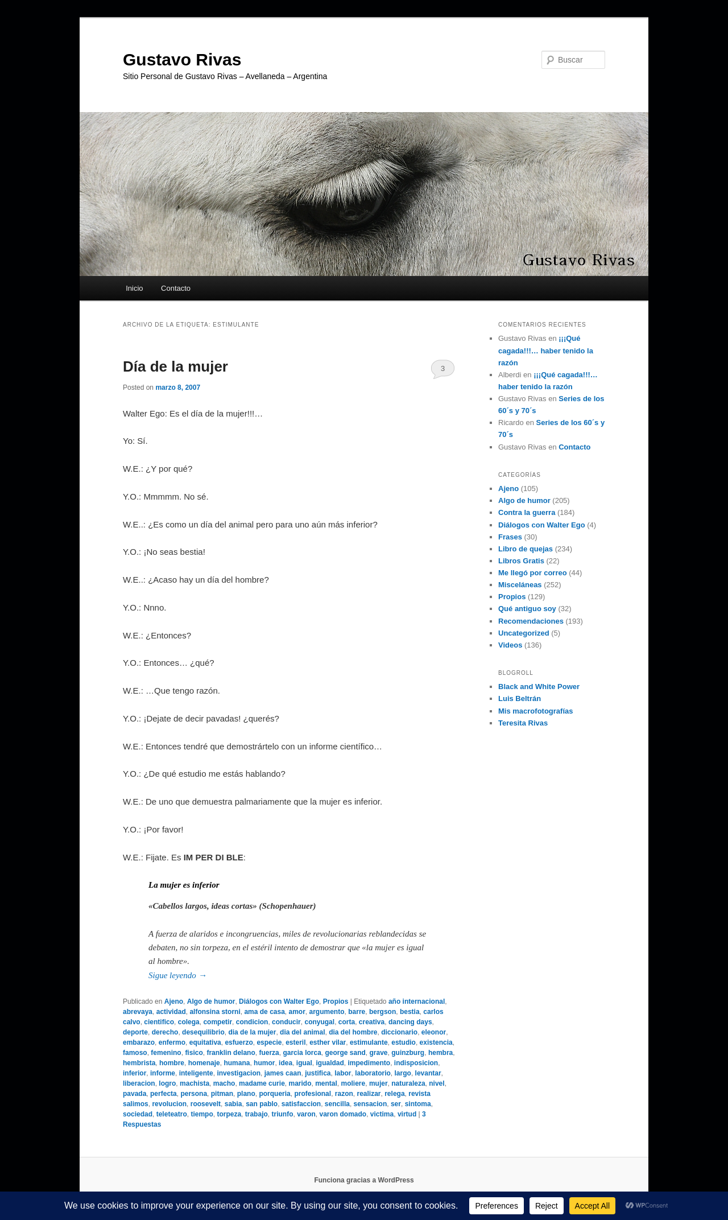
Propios (336, 1001)
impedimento (369, 1063)
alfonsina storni (214, 1012)
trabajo (256, 1114)
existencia (436, 1042)
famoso (135, 1053)
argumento (327, 1012)
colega (189, 1022)
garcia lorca (302, 1053)
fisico (193, 1053)
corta (346, 1022)
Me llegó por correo (532, 572)
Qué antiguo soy (527, 608)
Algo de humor (211, 1001)
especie (269, 1042)
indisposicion (416, 1063)
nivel (436, 1083)
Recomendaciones (531, 621)
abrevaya (137, 1012)
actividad (171, 1012)
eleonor (433, 1032)
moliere (353, 1083)
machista (194, 1083)
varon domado (343, 1114)
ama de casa (264, 1012)
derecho (165, 1032)
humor (264, 1063)
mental (326, 1083)
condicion (252, 1022)
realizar (369, 1094)
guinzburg (407, 1053)
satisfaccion (301, 1104)
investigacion (238, 1073)
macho (224, 1083)
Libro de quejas (525, 549)
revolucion (169, 1104)
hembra (440, 1053)
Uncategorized (523, 633)
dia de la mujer (252, 1032)
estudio (403, 1042)
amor (297, 1012)
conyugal (319, 1022)
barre (356, 1012)
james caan (282, 1073)
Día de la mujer (175, 366)
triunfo (282, 1114)
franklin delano (230, 1053)
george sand (345, 1053)
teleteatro (171, 1114)
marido (299, 1083)
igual (304, 1063)
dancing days (410, 1022)
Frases (510, 537)
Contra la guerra (526, 512)
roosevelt (206, 1104)
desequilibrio (203, 1032)
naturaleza (408, 1083)
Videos (510, 645)
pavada (134, 1094)
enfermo (172, 1042)
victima (382, 1114)
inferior (134, 1073)
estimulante (369, 1042)
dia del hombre (353, 1032)
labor (342, 1073)
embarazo (139, 1042)
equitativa (205, 1042)
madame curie (262, 1083)
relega (394, 1094)
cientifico (159, 1022)
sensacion (370, 1104)
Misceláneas (520, 584)
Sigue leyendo (177, 975)
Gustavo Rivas (182, 59)
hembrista (139, 1063)
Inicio (134, 288)
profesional (312, 1094)
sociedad (137, 1114)
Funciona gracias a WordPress (363, 1180)
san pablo (262, 1104)
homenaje (204, 1063)
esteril (295, 1042)
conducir (286, 1022)
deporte (135, 1032)
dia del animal (302, 1032)
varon (306, 1114)
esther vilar (327, 1042)
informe (162, 1073)
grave (379, 1053)
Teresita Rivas (523, 723)
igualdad (330, 1063)
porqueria (274, 1094)
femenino (166, 1053)
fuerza (269, 1053)
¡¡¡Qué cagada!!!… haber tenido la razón (545, 350)
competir (217, 1022)
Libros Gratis (521, 561)
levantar (428, 1073)
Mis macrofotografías (535, 711)
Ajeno (173, 1001)
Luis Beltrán (519, 698)
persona (193, 1094)
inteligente (196, 1073)
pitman (222, 1094)
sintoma (418, 1104)
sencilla (337, 1104)
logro (167, 1083)
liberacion (139, 1083)
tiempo (202, 1114)
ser (396, 1104)
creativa (371, 1022)
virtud (407, 1114)
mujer (378, 1083)
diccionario (399, 1032)
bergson (382, 1012)
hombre (171, 1063)
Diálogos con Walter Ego (279, 1001)
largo (403, 1073)
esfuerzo (239, 1042)
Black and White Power (539, 686)
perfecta (163, 1094)
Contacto (176, 288)
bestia (410, 1012)
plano (246, 1094)
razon (344, 1094)
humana (237, 1063)
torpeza (229, 1114)
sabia (233, 1104)
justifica (317, 1073)
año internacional (416, 1001)
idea (285, 1063)
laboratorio (373, 1073)
